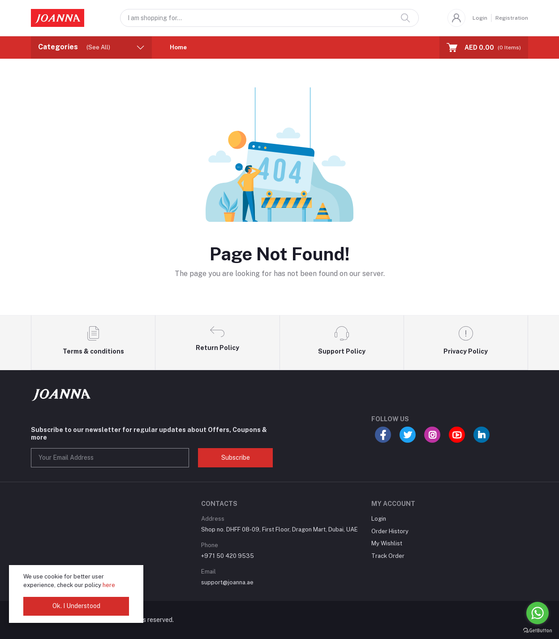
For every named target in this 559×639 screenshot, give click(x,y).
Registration (511, 18)
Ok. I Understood (76, 605)
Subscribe (235, 457)
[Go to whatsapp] (537, 613)
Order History (389, 531)
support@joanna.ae (227, 582)
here (109, 585)
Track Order (387, 556)
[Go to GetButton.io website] (537, 630)
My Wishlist (386, 543)
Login (480, 18)
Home (178, 47)
